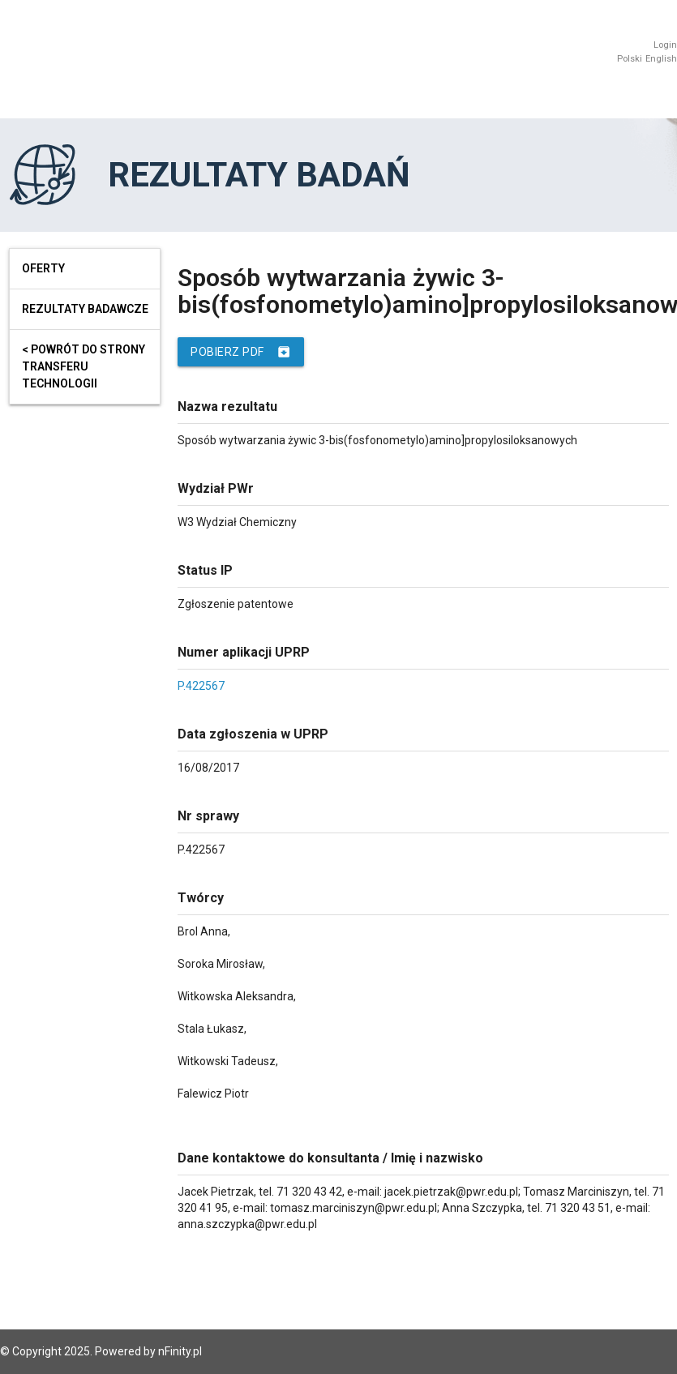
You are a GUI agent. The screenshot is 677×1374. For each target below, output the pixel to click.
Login (665, 45)
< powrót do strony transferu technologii (83, 366)
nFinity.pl (180, 1351)
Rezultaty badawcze (85, 308)
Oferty (43, 268)
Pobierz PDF (241, 351)
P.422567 (201, 685)
